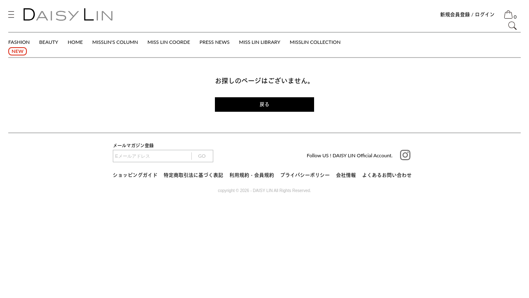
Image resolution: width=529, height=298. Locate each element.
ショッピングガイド (135, 175)
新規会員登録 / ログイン (467, 15)
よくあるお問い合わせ (387, 175)
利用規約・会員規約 (251, 175)
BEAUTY (48, 42)
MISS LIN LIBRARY (259, 42)
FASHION (19, 42)
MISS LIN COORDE (169, 42)
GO (201, 156)
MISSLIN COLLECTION (315, 42)
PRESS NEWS (215, 42)
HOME (75, 42)
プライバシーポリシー (305, 175)
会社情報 (346, 175)
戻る (264, 104)
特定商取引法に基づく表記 (193, 175)
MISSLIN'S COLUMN (115, 42)
